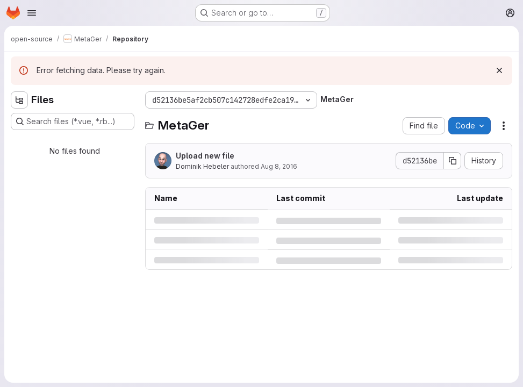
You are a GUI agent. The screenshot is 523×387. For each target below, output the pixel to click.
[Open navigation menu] (31, 13)
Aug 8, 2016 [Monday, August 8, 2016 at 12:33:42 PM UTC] (279, 166)
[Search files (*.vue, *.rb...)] (72, 121)
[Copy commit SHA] (452, 160)
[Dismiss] (499, 70)
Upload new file (205, 155)
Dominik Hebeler (202, 166)
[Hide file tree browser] (19, 100)
